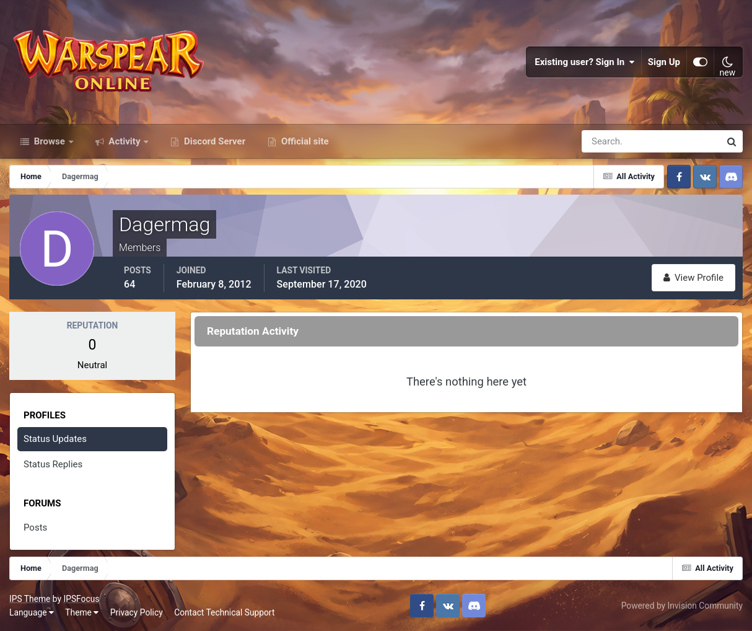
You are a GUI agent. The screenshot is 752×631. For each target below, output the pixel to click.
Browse (50, 141)
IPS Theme (29, 599)
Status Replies (53, 464)
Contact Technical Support (224, 612)
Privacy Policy (136, 612)
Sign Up (664, 62)
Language (31, 612)
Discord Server (213, 141)
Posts (35, 527)
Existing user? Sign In (585, 62)
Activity (125, 141)
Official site (303, 141)
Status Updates (55, 438)
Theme (81, 612)
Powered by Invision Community (682, 606)
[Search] (608, 141)
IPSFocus (81, 599)
